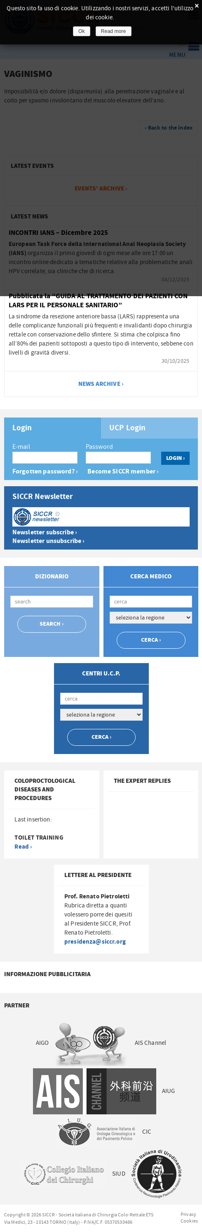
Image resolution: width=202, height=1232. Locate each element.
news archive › (101, 384)
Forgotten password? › (45, 471)
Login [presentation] (22, 428)
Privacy (188, 1214)
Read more (113, 31)
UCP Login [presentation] (127, 428)
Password (99, 447)
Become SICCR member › (123, 471)
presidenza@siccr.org (95, 941)
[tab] (52, 428)
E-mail (21, 447)
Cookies (189, 1221)
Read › (23, 846)
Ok (81, 31)
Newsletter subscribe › (44, 532)
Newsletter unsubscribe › (48, 541)
